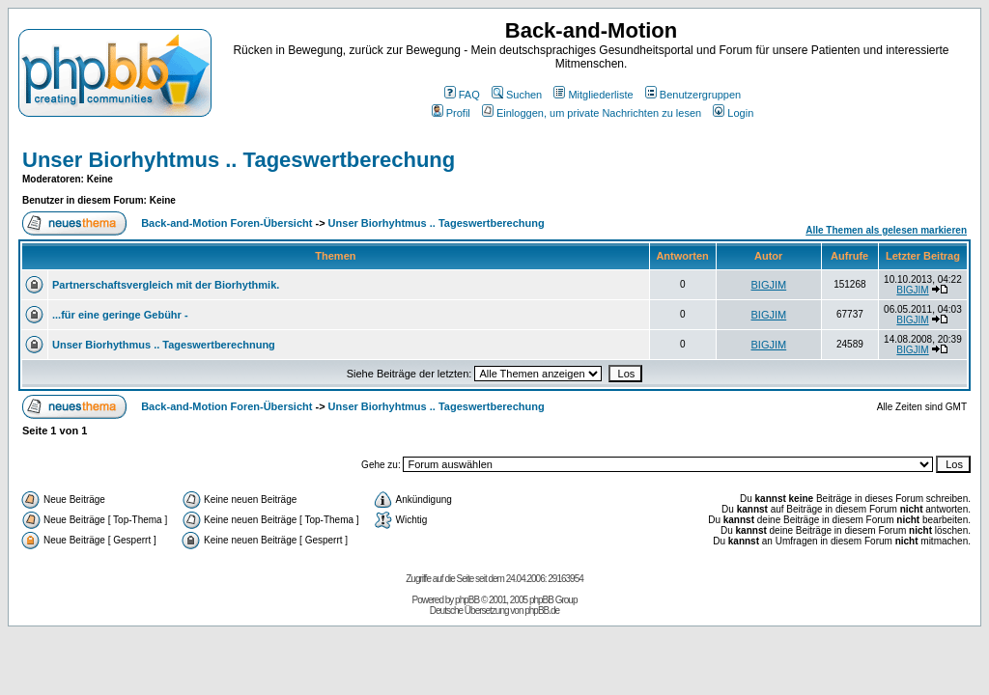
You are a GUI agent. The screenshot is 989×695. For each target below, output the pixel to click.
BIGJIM (769, 285)
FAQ (462, 94)
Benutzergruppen (693, 94)
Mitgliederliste (593, 94)
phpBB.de (541, 610)
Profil (451, 113)
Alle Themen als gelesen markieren (886, 230)
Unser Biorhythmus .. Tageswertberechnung (163, 344)
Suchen (517, 94)
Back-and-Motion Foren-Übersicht (226, 223)
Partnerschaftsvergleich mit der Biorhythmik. (165, 285)
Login (733, 113)
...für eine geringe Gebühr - (120, 314)
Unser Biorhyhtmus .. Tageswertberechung (238, 160)
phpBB (467, 600)
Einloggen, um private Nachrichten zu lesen (591, 113)
